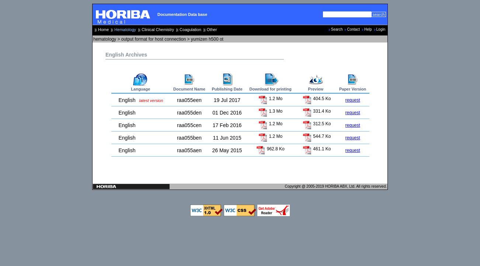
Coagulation (190, 29)
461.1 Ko (317, 148)
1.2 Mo (270, 98)
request (352, 100)
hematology (104, 39)
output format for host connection (153, 39)
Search (337, 29)
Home (103, 29)
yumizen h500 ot (207, 39)
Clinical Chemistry (158, 29)
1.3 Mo (270, 111)
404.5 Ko (317, 98)
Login (380, 29)
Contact (353, 29)
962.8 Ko (270, 148)
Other (212, 29)
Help (368, 29)
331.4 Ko (317, 111)
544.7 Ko (317, 136)
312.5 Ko (317, 123)
